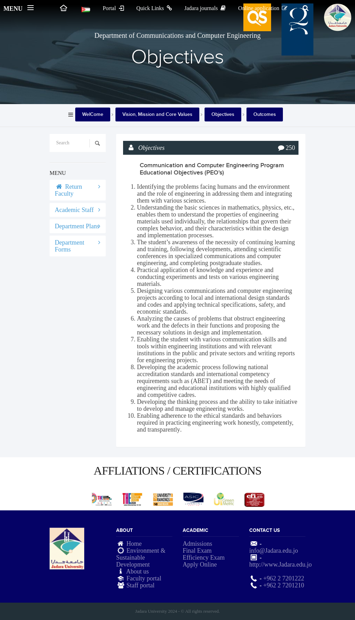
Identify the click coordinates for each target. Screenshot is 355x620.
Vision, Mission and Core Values (157, 114)
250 (290, 147)
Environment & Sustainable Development (140, 557)
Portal (114, 8)
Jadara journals (205, 8)
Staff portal (141, 585)
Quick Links (154, 8)
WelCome (92, 114)
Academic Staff (74, 209)
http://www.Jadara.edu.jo (280, 564)
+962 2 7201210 (283, 585)
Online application (263, 8)
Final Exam (197, 550)
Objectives (222, 114)
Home (134, 543)
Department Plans (77, 226)
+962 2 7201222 (283, 578)
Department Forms (69, 246)
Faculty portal (144, 578)
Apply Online (200, 564)
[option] (102, 499)
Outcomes (264, 114)
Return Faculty (68, 190)
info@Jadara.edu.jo (273, 550)
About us (137, 571)
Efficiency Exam (204, 557)
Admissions (197, 543)
